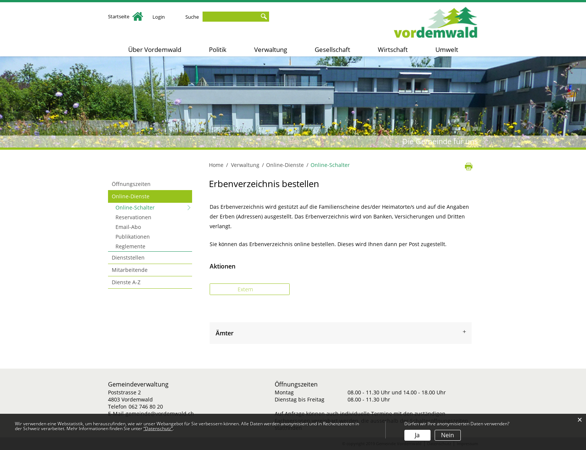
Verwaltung (270, 49)
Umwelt (446, 49)
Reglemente (130, 246)
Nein (447, 435)
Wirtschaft (393, 49)
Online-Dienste (130, 196)
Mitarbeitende (130, 269)
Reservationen (133, 217)
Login (158, 16)
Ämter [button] (225, 333)
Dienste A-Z (126, 282)
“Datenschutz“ (158, 428)
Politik (217, 49)
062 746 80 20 (146, 406)
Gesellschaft (332, 49)
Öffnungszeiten (131, 183)
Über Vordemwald (154, 49)
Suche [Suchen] (263, 16)
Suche (192, 16)
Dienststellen (128, 257)
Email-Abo (128, 226)
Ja (417, 435)
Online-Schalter (150, 207)
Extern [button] (246, 289)
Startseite (125, 16)
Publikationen (132, 236)
